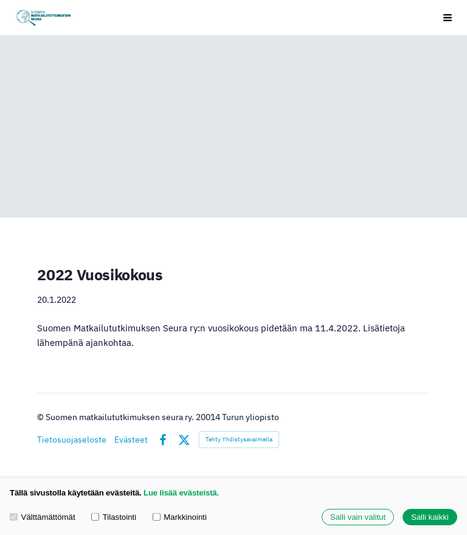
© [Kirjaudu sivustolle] (41, 417)
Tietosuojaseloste (71, 439)
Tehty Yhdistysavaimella (239, 439)
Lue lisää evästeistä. (181, 492)
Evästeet (131, 439)
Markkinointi (180, 517)
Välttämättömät (42, 517)
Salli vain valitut (358, 517)
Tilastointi (113, 517)
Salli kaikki (430, 517)
